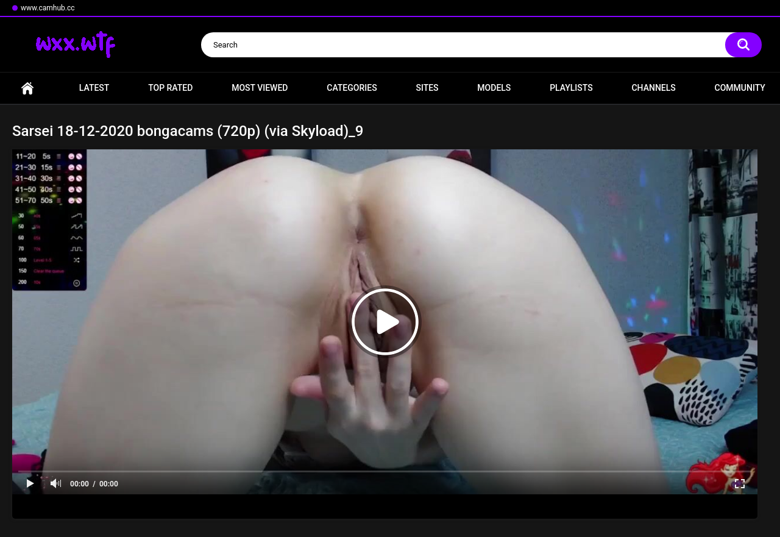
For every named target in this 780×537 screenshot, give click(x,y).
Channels (653, 88)
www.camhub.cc (48, 8)
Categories (352, 88)
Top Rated (170, 88)
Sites (427, 88)
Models (494, 88)
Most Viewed (260, 88)
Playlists (571, 88)
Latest (94, 88)
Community (740, 88)
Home (27, 88)
